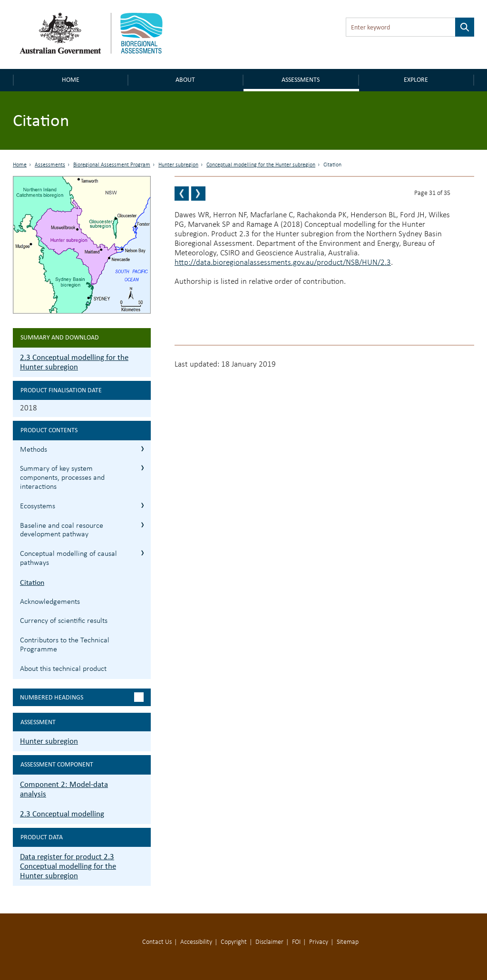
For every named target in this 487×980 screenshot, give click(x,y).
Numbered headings (51, 697)
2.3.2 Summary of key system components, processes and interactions (142, 467)
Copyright (234, 942)
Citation (32, 582)
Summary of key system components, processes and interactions (62, 478)
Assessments (301, 80)
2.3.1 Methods (142, 448)
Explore (416, 80)
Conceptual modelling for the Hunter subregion (260, 165)
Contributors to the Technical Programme (64, 645)
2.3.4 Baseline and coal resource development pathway (142, 524)
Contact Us (157, 942)
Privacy (318, 942)
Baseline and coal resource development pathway (61, 530)
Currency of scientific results (63, 621)
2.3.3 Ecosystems (142, 505)
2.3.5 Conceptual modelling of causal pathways (142, 552)
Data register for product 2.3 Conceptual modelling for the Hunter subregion (68, 866)
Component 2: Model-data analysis (64, 789)
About (185, 80)
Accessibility (196, 942)
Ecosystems (37, 506)
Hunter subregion (178, 165)
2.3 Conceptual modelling (62, 814)
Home (70, 80)
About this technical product (63, 669)
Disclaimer (269, 942)
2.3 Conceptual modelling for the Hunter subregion (74, 362)
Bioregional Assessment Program (111, 165)
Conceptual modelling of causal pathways (68, 558)
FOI (296, 942)
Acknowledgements (50, 602)
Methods (33, 450)
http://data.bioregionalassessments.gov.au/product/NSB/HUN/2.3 (283, 263)
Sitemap (348, 942)
